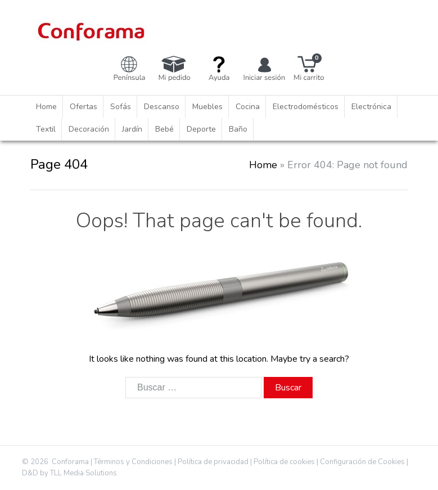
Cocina (248, 106)
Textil (46, 129)
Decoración (89, 129)
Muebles (207, 106)
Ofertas (83, 106)
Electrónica (371, 106)
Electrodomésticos (305, 106)
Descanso (161, 106)
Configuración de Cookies (362, 462)
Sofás (120, 106)
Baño (238, 129)
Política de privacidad (213, 462)
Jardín (132, 129)
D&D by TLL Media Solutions (69, 473)
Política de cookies (284, 462)
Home (46, 106)
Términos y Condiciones (133, 462)
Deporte (201, 129)
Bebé (164, 129)
